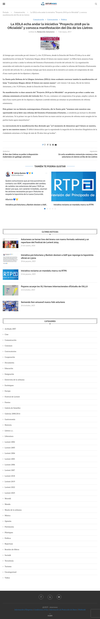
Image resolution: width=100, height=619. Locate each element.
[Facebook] (41, 597)
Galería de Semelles (12, 408)
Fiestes (7, 402)
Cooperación (10, 357)
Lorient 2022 (10, 487)
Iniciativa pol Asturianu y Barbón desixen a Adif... (26, 205)
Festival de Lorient (12, 396)
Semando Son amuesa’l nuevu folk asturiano (43, 302)
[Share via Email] (56, 144)
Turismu (8, 566)
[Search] (96, 4)
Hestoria (8, 425)
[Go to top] (50, 615)
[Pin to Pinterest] (53, 144)
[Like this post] (45, 144)
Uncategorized (10, 572)
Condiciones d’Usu (41, 609)
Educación (9, 368)
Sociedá (8, 555)
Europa (7, 391)
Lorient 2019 (10, 481)
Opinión (8, 521)
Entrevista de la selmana (14, 379)
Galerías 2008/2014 (12, 413)
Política (8, 538)
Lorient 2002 (10, 442)
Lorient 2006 (10, 464)
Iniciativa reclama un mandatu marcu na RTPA (74, 205)
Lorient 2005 (10, 459)
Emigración (9, 374)
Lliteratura (9, 436)
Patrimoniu (9, 526)
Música (7, 515)
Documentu (9, 362)
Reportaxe (9, 543)
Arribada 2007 (10, 329)
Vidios (7, 577)
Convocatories (10, 351)
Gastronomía (10, 419)
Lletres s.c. (9, 430)
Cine (6, 334)
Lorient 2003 (10, 447)
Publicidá (82, 609)
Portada (6, 12)
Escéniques (9, 385)
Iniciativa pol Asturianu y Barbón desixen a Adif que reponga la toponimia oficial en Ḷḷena (57, 256)
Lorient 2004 (10, 453)
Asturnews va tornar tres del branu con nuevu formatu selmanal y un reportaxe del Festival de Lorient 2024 (55, 240)
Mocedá (8, 498)
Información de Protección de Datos (63, 609)
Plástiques (9, 532)
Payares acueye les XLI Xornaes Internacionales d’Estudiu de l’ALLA (54, 286)
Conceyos (8, 345)
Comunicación (19, 12)
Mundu (7, 504)
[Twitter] (50, 597)
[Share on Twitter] (50, 144)
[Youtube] (59, 597)
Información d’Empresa (23, 609)
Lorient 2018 (10, 476)
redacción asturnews (46, 31)
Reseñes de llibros (12, 549)
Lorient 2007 (10, 470)
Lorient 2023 (10, 493)
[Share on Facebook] (47, 144)
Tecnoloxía (9, 560)
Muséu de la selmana (13, 510)
